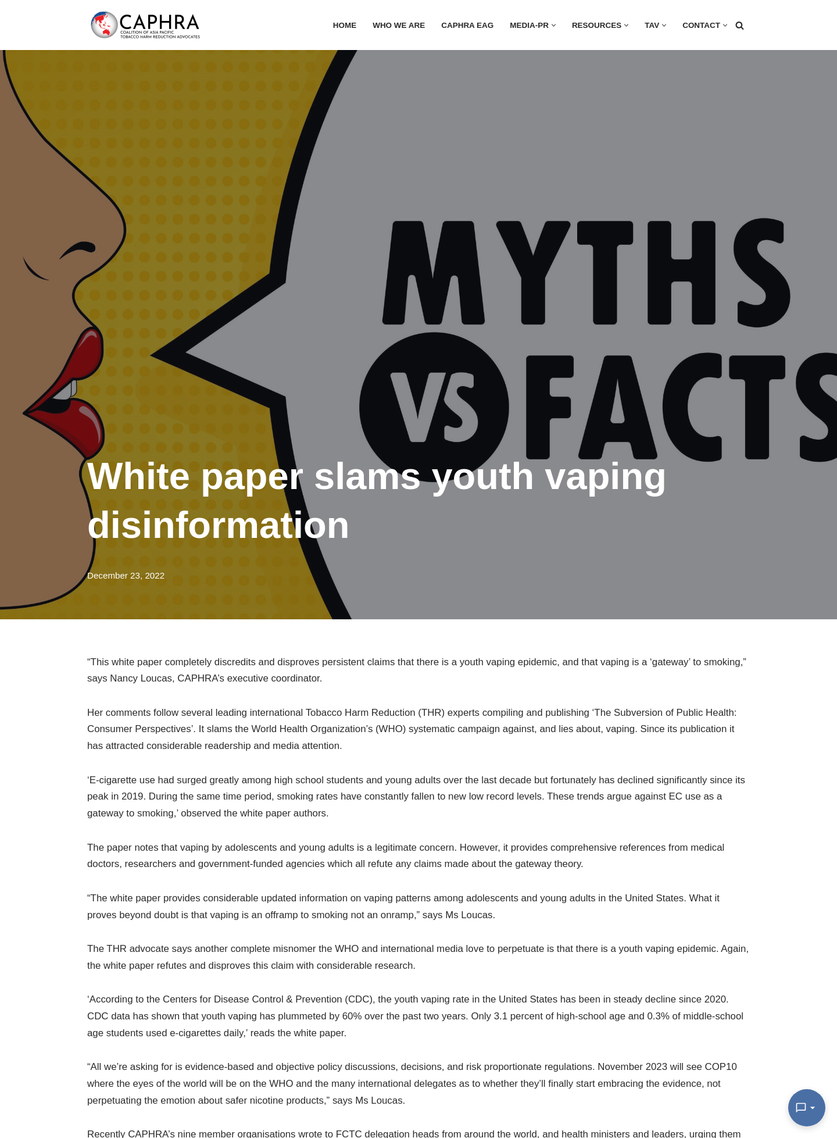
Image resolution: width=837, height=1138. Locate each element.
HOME (343, 25)
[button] (552, 25)
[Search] (739, 25)
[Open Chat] (806, 1107)
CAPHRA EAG (465, 25)
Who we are (396, 25)
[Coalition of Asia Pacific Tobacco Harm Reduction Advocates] (148, 25)
